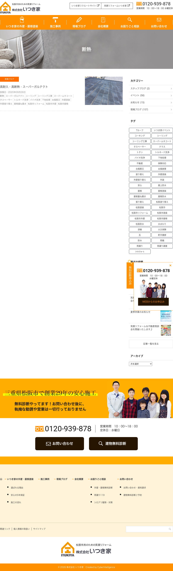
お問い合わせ (62, 443)
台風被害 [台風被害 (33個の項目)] (162, 169)
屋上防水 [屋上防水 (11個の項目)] (162, 185)
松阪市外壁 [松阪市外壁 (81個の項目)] (140, 219)
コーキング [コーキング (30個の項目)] (140, 136)
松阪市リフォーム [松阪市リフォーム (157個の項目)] (140, 213)
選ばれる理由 (17, 488)
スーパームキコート (63, 96)
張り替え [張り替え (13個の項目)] (140, 202)
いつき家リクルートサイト (84, 6)
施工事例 (55, 26)
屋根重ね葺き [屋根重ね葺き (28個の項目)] (140, 196)
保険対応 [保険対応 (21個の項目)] (162, 163)
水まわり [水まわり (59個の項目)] (162, 224)
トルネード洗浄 (21, 100)
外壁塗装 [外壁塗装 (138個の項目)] (162, 174)
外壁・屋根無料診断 (103, 488)
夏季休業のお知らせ (140, 312)
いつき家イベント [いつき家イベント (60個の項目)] (162, 130)
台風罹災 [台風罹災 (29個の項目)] (140, 169)
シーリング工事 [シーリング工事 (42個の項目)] (140, 141)
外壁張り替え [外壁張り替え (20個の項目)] (140, 180)
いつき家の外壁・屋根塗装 (22, 26)
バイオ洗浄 (35, 100)
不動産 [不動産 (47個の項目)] (140, 163)
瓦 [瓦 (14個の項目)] (140, 235)
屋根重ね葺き (20, 104)
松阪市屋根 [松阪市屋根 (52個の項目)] (162, 219)
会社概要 (103, 26)
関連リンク (5, 529)
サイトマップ (39, 529)
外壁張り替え (6, 104)
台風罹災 (56, 100)
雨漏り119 (99, 495)
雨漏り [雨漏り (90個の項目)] (140, 246)
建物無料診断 (115, 443)
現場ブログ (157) (139, 109)
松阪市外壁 (51, 104)
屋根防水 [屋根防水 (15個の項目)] (162, 196)
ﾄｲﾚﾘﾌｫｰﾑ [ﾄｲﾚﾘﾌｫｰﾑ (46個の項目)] (139, 252)
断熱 (2, 96)
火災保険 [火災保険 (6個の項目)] (162, 229)
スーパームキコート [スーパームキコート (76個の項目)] (162, 141)
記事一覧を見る (151, 344)
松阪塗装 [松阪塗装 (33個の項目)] (140, 207)
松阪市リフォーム (36, 104)
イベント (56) (138, 95)
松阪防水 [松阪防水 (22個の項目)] (140, 224)
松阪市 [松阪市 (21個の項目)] (162, 207)
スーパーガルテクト (15, 96)
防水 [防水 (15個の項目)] (140, 240)
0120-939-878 (68, 428)
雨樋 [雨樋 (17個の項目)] (162, 240)
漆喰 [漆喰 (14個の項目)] (140, 229)
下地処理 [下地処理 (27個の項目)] (162, 158)
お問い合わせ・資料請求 (134, 488)
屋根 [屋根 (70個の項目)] (140, 191)
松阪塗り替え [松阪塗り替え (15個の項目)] (162, 202)
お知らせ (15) (138, 102)
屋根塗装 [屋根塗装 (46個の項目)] (162, 191)
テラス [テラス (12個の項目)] (162, 147)
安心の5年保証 (18, 495)
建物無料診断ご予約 (132, 495)
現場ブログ (79, 26)
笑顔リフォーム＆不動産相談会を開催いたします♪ (145, 327)
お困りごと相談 (129, 26)
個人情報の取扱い (22, 529)
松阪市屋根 (63, 104)
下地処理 (46, 100)
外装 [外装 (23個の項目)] (162, 180)
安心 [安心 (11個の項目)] (140, 185)
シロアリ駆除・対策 (103, 502)
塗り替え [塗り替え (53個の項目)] (140, 174)
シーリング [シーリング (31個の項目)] (162, 136)
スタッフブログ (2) (140, 88)
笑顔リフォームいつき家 (115, 6)
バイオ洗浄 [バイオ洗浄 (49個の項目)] (140, 158)
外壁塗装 (66, 100)
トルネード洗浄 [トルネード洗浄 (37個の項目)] (162, 152)
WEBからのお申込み (153, 301)
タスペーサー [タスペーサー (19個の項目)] (140, 147)
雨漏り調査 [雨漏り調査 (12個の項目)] (162, 246)
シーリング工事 (45, 96)
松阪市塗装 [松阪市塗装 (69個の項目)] (162, 213)
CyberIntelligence (106, 567)
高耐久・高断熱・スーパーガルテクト (24, 86)
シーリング (31, 96)
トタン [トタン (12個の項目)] (140, 152)
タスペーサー (6, 100)
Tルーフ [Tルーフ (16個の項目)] (139, 130)
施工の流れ (16, 502)
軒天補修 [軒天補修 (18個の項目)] (162, 235)
